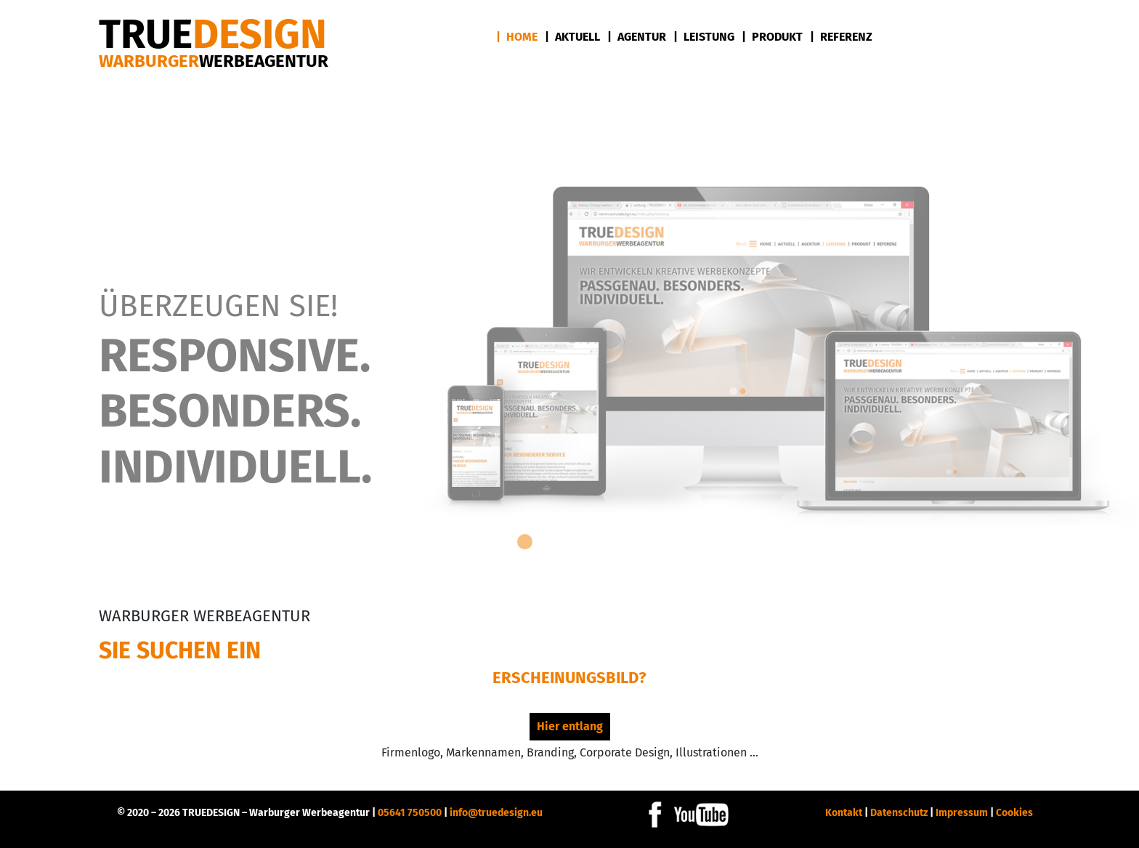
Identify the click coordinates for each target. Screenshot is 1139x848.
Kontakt (843, 813)
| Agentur (636, 37)
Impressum (962, 813)
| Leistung (703, 37)
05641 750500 (410, 813)
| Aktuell (572, 37)
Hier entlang (570, 726)
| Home (517, 37)
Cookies (1014, 813)
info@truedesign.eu (496, 813)
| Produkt (772, 37)
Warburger (213, 61)
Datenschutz (899, 813)
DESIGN (213, 34)
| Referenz (841, 37)
